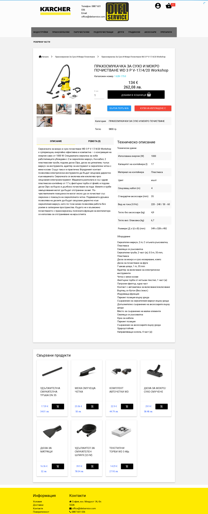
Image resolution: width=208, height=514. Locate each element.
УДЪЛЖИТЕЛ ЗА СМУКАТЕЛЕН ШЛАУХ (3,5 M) (85, 452)
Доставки (38, 505)
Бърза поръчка (119, 108)
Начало (45, 57)
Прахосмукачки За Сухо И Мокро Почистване (75, 57)
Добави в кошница (136, 94)
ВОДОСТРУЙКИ (40, 32)
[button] (158, 8)
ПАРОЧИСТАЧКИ (81, 32)
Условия (37, 501)
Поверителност (41, 511)
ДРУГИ (121, 32)
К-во (96, 91)
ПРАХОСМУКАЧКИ (60, 32)
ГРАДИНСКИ (134, 32)
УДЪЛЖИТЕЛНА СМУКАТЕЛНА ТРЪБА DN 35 (50, 392)
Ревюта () (94, 141)
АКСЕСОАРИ (150, 32)
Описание (56, 141)
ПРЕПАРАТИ (166, 32)
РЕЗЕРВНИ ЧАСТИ (41, 42)
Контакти (38, 508)
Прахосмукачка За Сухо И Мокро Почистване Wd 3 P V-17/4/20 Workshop (133, 57)
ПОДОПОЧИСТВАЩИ (103, 32)
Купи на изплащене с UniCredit (153, 109)
